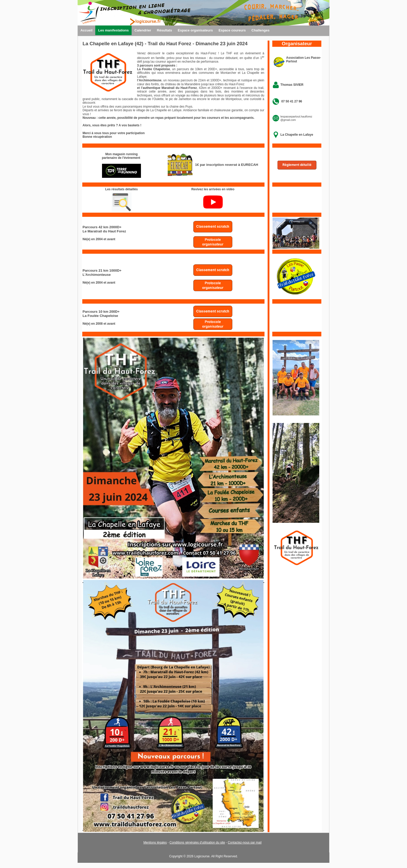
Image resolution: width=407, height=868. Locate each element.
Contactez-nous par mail (245, 842)
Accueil (86, 30)
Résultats (164, 30)
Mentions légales (155, 842)
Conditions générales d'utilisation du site (197, 842)
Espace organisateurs (195, 30)
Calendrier (142, 30)
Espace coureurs (232, 30)
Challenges (260, 30)
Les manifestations (113, 30)
